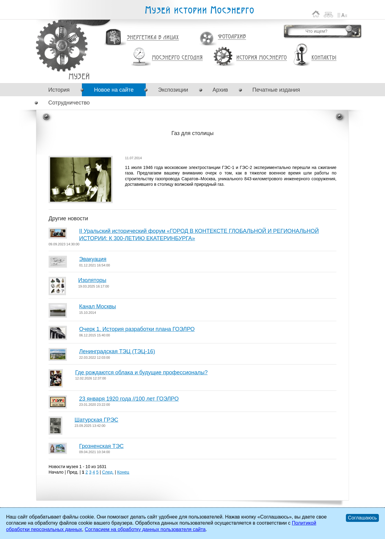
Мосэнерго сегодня (177, 57)
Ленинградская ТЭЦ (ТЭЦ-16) (117, 351)
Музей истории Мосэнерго (199, 10)
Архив (220, 90)
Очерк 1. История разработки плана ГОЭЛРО (137, 329)
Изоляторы (92, 280)
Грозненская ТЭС (101, 446)
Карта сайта (329, 14)
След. (108, 472)
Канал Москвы (97, 306)
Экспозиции (173, 90)
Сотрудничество (69, 103)
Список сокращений (342, 14)
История (59, 90)
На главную (316, 14)
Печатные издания (276, 90)
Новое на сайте (114, 90)
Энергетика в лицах (153, 38)
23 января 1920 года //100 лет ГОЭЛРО (129, 399)
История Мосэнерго (262, 58)
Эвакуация (92, 259)
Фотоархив (232, 37)
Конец (123, 472)
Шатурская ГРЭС (96, 420)
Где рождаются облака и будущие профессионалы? (141, 372)
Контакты (324, 57)
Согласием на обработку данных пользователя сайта (145, 529)
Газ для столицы (79, 76)
